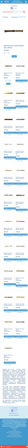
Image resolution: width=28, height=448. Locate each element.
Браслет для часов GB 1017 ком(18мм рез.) (20, 203)
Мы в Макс (15, 8)
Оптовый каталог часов (8, 11)
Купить (14, 56)
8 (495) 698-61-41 (14, 5)
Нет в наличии (20, 82)
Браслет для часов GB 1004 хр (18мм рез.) (20, 152)
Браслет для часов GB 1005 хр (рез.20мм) (20, 74)
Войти (4, 446)
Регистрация (8, 446)
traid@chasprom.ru (15, 413)
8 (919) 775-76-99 (14, 6)
